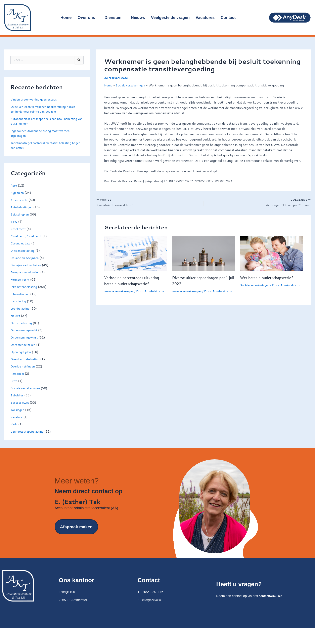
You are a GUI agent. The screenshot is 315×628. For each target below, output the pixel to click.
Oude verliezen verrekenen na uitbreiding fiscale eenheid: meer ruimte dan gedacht (46, 109)
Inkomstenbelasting (25, 286)
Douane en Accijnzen (25, 257)
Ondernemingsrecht (25, 330)
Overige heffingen (23, 366)
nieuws (15, 315)
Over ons (88, 17)
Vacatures (205, 17)
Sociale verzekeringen (26, 388)
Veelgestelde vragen (170, 17)
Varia (14, 424)
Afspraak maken (76, 529)
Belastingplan (20, 214)
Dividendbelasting (23, 250)
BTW (14, 221)
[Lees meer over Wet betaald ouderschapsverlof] (271, 254)
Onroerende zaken (24, 344)
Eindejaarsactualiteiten (27, 265)
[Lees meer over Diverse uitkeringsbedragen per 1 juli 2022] (203, 254)
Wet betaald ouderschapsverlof (269, 278)
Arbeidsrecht (19, 199)
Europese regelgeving (26, 272)
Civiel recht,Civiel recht (27, 236)
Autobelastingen (22, 207)
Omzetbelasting (22, 322)
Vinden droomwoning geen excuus (35, 99)
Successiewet (20, 402)
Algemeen (17, 192)
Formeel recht (20, 279)
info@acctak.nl (152, 600)
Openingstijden (21, 351)
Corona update (21, 243)
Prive (14, 380)
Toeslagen (18, 409)
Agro (14, 185)
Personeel (17, 373)
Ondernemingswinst (25, 337)
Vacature (17, 417)
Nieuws (138, 17)
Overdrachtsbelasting (26, 359)
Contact (230, 17)
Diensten (114, 17)
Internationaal (20, 293)
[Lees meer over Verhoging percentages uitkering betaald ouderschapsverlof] (135, 254)
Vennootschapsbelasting (28, 431)
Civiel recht (18, 228)
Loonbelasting (20, 308)
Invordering (19, 301)
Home (66, 17)
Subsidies (17, 395)
